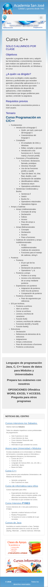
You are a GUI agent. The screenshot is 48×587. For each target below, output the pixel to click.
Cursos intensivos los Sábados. (21, 423)
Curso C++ (11, 471)
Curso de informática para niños (21, 486)
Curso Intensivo (17, 503)
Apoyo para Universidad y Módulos (23, 448)
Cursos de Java (13, 522)
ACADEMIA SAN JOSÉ (21, 582)
